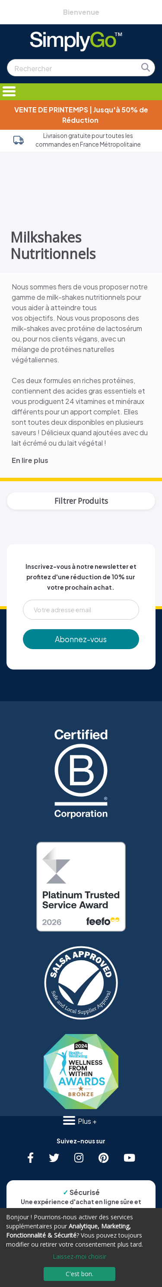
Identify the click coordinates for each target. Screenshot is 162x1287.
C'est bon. (79, 1274)
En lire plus (30, 460)
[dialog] (81, 1247)
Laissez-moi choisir (79, 1256)
